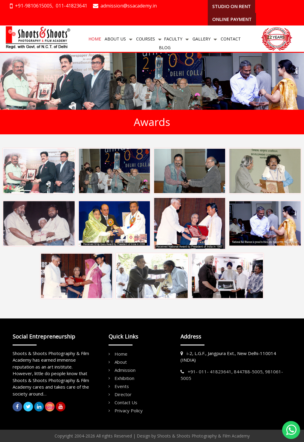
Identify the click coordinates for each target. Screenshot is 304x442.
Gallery (201, 39)
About (121, 362)
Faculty (173, 39)
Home (94, 39)
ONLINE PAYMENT (232, 19)
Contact (231, 39)
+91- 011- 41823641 (209, 372)
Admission (125, 370)
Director (123, 394)
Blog (165, 47)
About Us (115, 39)
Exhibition (124, 378)
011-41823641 (71, 5)
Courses (145, 39)
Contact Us (126, 402)
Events (122, 386)
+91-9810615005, (34, 5)
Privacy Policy (129, 411)
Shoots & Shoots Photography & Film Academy (203, 436)
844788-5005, (249, 372)
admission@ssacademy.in (128, 5)
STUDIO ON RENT (231, 6)
